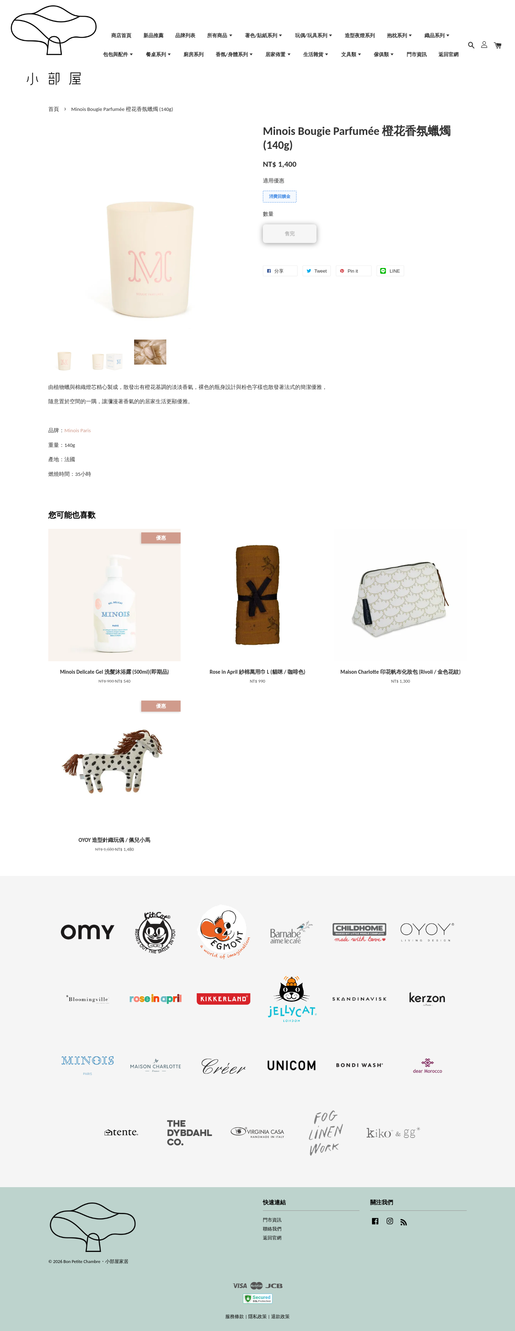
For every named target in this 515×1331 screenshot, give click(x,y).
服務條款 (234, 1316)
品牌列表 (185, 36)
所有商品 (220, 36)
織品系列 (437, 36)
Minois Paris (77, 430)
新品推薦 (153, 36)
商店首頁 (121, 36)
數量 (268, 214)
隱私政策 (257, 1316)
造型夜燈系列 (360, 36)
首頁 (53, 109)
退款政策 (280, 1316)
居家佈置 (278, 55)
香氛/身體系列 (235, 55)
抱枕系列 (400, 36)
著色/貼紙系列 (264, 36)
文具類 (351, 55)
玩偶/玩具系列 (314, 36)
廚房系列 (193, 55)
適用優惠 (273, 180)
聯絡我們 (272, 1229)
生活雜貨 (316, 55)
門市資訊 (417, 55)
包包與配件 (118, 55)
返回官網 (448, 55)
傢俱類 (384, 55)
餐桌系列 (159, 55)
